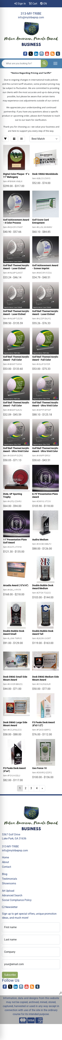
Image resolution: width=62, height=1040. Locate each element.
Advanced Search (12, 895)
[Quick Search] (21, 63)
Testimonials (9, 878)
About (5, 862)
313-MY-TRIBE (31, 13)
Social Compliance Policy (17, 900)
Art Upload (8, 890)
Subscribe (10, 974)
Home (5, 857)
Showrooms (9, 883)
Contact (6, 866)
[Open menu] (55, 63)
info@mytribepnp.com (31, 17)
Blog (4, 874)
